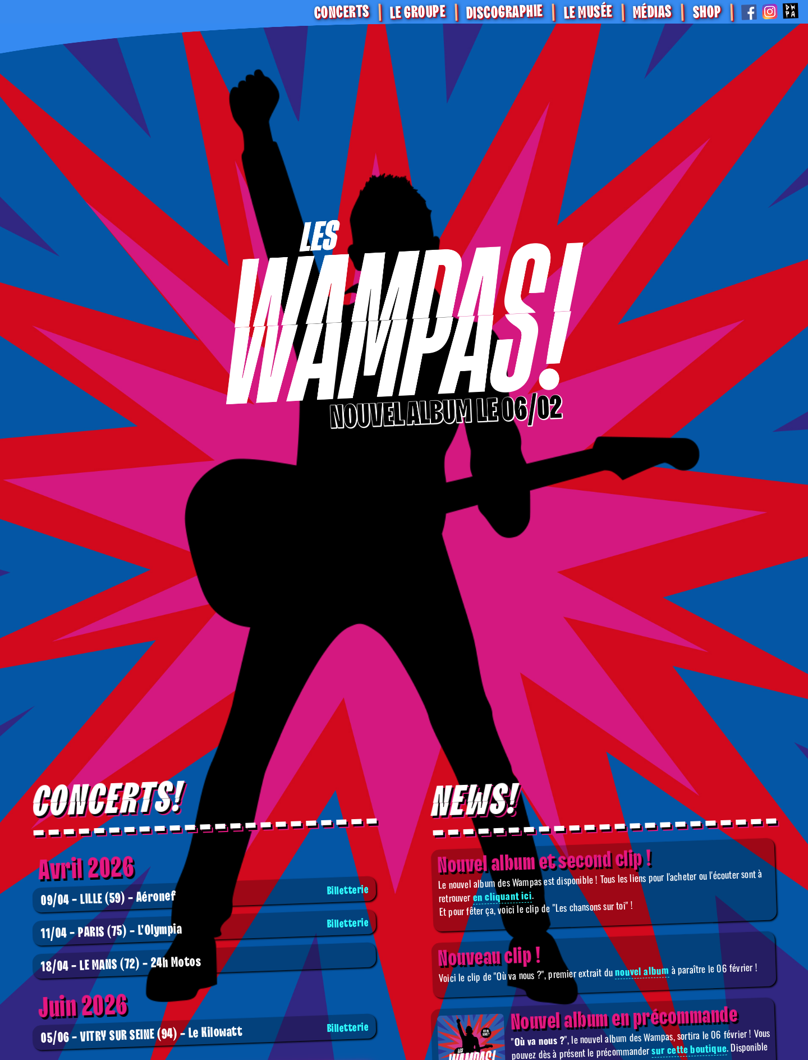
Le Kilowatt (205, 1033)
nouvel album (642, 971)
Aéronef (205, 895)
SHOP (706, 12)
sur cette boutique (689, 1048)
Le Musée (587, 13)
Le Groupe (417, 12)
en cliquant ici (502, 896)
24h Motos (120, 964)
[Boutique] (404, 316)
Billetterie (348, 890)
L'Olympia (205, 929)
